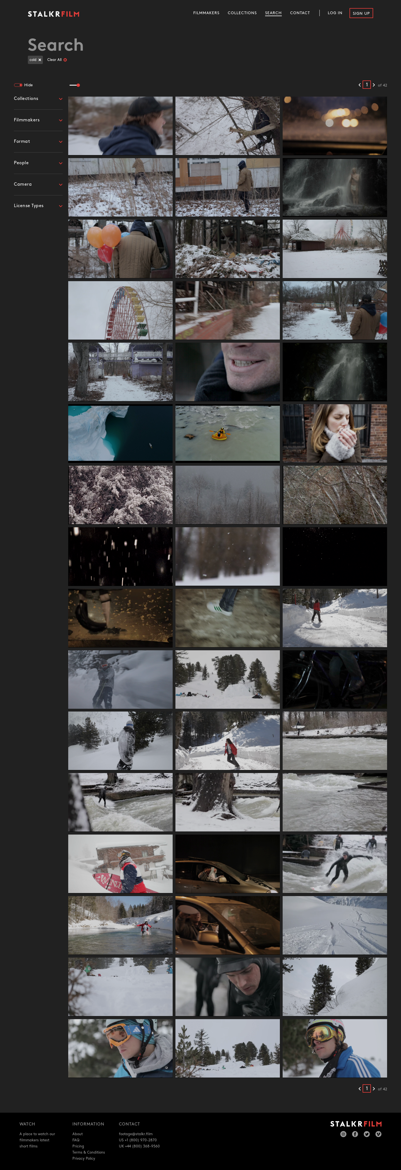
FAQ (75, 1140)
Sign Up (361, 13)
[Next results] (374, 85)
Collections (242, 13)
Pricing (78, 1146)
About (77, 1134)
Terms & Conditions (88, 1152)
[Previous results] (359, 85)
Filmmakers (206, 13)
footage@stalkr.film (136, 1134)
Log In (335, 13)
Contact (300, 13)
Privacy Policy (83, 1158)
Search (273, 13)
